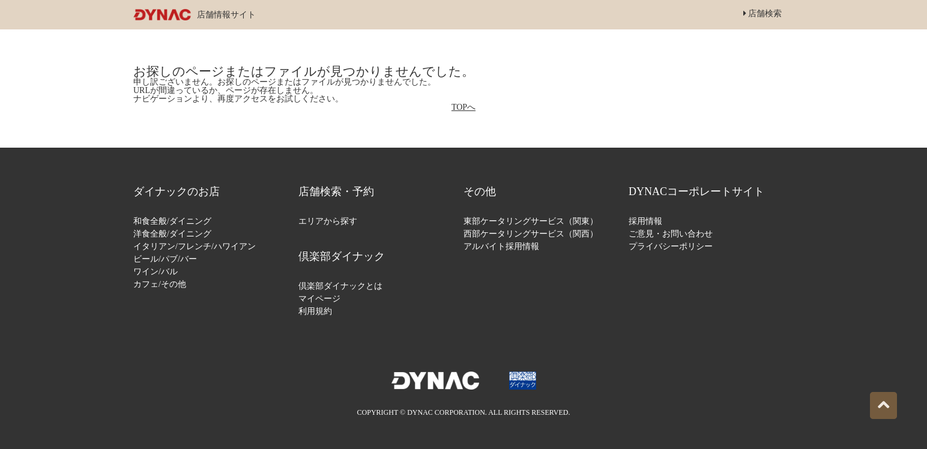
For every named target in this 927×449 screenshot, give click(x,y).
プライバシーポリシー (671, 246)
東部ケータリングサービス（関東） (531, 221)
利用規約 (315, 311)
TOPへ (463, 107)
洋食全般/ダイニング (172, 233)
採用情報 (645, 221)
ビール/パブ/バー (165, 259)
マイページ (319, 298)
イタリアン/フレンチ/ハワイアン (194, 246)
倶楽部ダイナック (341, 256)
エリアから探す (327, 221)
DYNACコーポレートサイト (696, 191)
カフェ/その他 (159, 284)
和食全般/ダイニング (172, 221)
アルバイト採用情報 (501, 246)
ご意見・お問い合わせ (671, 233)
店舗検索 (762, 13)
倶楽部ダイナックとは (340, 286)
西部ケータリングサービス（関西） (531, 233)
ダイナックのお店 (176, 191)
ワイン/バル (155, 271)
